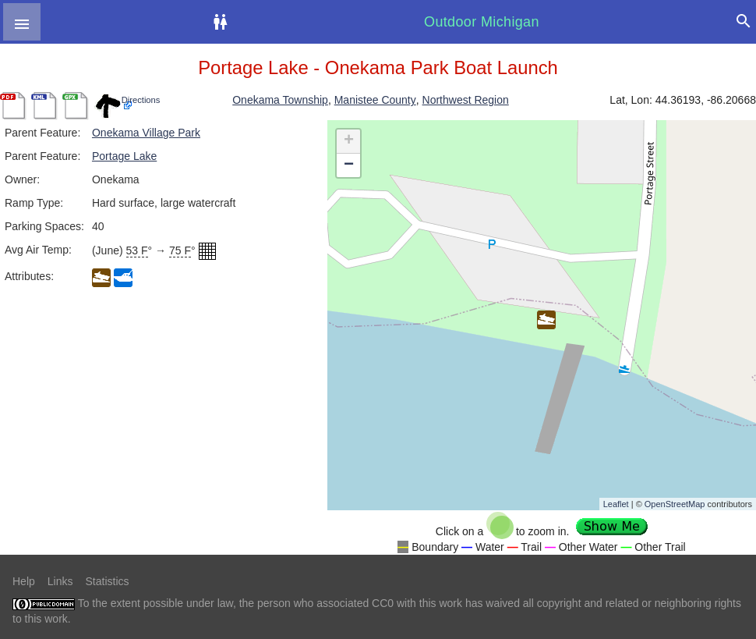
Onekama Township (280, 100)
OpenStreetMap (675, 504)
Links (60, 581)
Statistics (107, 581)
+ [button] (349, 141)
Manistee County (375, 100)
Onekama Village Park (146, 132)
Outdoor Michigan (481, 22)
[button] (22, 22)
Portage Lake (124, 156)
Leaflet (616, 504)
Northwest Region (465, 100)
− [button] (349, 165)
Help (23, 581)
